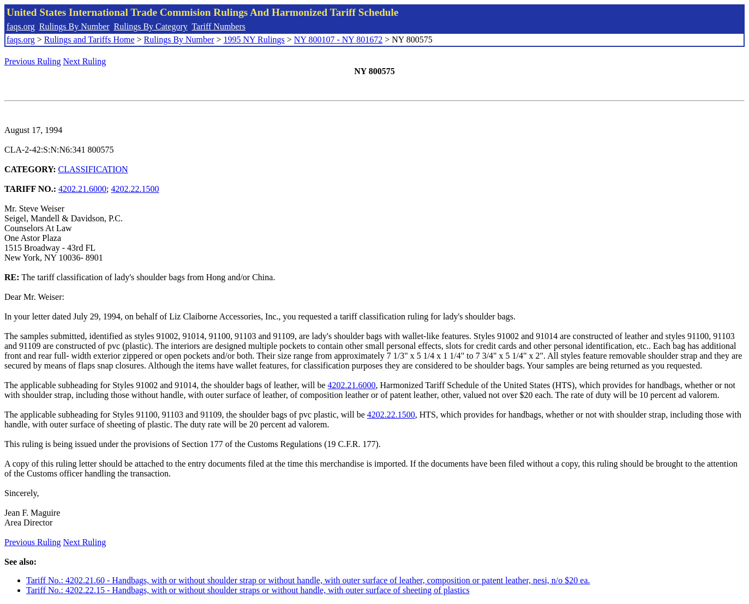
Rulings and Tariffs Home (89, 39)
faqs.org (21, 26)
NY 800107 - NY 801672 (338, 39)
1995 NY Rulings (254, 39)
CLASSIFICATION (93, 169)
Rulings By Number (74, 26)
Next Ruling (84, 61)
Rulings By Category (151, 26)
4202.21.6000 (82, 189)
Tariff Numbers (218, 26)
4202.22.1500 (135, 189)
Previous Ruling (32, 61)
